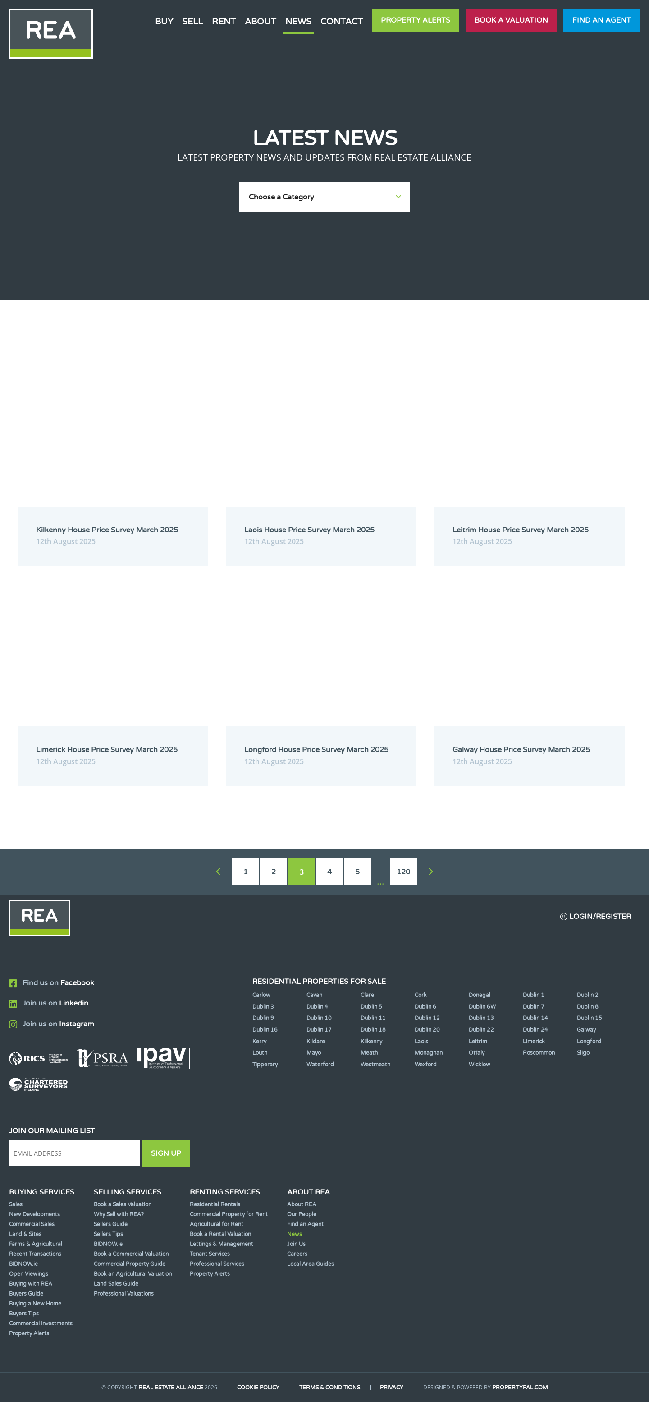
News (298, 21)
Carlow (261, 995)
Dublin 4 (317, 1007)
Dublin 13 (481, 1018)
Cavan (314, 995)
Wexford (426, 1064)
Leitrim (478, 1041)
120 (403, 871)
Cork (421, 995)
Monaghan (429, 1053)
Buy (164, 21)
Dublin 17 (319, 1030)
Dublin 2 (588, 995)
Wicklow (479, 1064)
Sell (192, 21)
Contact (341, 21)
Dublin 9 (263, 1018)
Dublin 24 (535, 1030)
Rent (224, 21)
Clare (367, 995)
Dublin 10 (319, 1018)
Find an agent (601, 20)
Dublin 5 (371, 1007)
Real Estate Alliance (170, 1387)
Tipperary (265, 1064)
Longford (589, 1041)
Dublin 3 (263, 1007)
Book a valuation (511, 20)
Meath (369, 1053)
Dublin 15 (589, 1018)
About (260, 21)
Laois (421, 1041)
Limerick (534, 1041)
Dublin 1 (533, 995)
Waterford (320, 1064)
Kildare (315, 1041)
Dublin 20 (427, 1030)
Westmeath (375, 1064)
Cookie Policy (258, 1387)
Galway (586, 1030)
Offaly (476, 1053)
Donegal (479, 995)
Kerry (259, 1041)
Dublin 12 (427, 1018)
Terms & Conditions (329, 1387)
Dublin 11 (373, 1018)
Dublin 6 (425, 1007)
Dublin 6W (482, 1007)
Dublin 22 (481, 1030)
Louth (259, 1053)
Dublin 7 (533, 1007)
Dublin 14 (535, 1018)
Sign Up (166, 1153)
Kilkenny (371, 1041)
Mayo (313, 1053)
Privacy (391, 1387)
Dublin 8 (588, 1007)
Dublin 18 (373, 1030)
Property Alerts (415, 20)
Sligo (583, 1053)
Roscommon (539, 1053)
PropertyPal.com (520, 1387)
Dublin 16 (265, 1030)
